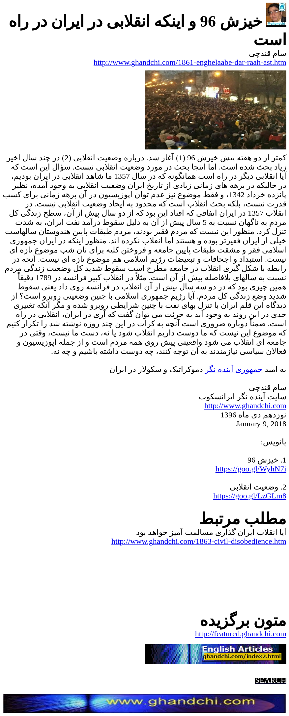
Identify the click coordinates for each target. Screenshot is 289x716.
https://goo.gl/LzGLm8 (249, 495)
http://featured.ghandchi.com (240, 633)
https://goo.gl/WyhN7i (251, 468)
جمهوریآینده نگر (234, 369)
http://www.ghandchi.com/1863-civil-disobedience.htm (198, 541)
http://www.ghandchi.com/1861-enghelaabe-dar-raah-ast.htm (190, 62)
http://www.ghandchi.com (245, 405)
